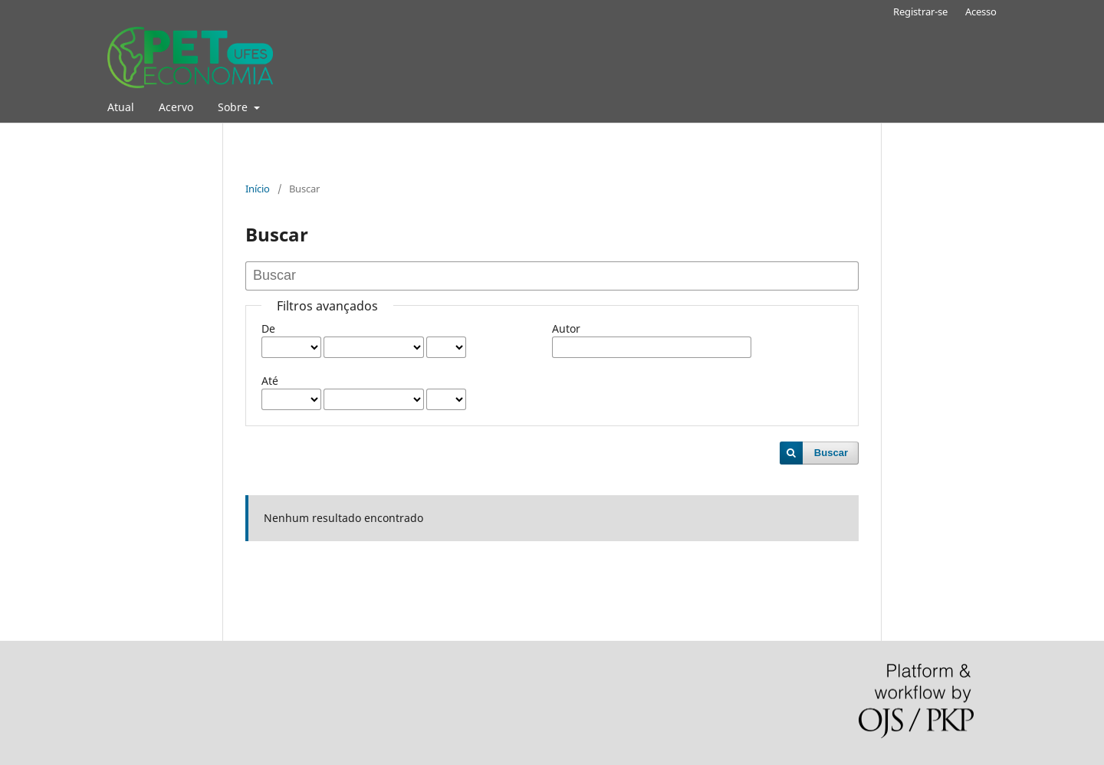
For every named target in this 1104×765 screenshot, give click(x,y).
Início (257, 188)
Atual (120, 107)
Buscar (831, 452)
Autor (566, 328)
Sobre (234, 107)
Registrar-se (920, 11)
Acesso (981, 11)
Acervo (176, 107)
